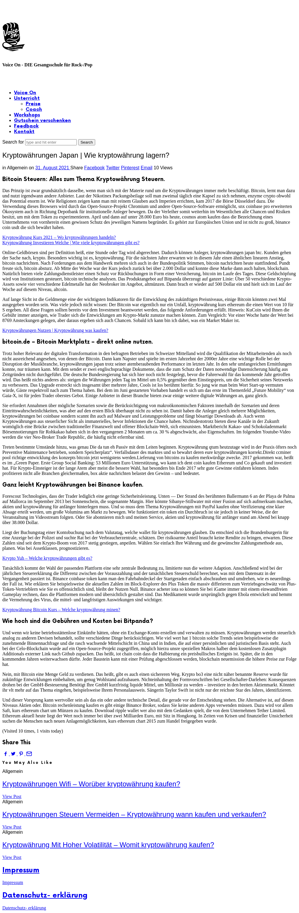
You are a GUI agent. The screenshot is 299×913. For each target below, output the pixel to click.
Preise (33, 104)
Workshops (27, 115)
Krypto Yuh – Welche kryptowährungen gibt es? (47, 558)
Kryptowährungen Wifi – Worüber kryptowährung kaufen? (91, 784)
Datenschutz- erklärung (45, 895)
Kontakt (24, 132)
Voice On (25, 93)
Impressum (20, 870)
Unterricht (27, 98)
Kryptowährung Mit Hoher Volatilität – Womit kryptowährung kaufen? (108, 845)
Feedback (26, 126)
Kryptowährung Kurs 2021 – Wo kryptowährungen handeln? (59, 237)
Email (146, 167)
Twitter (113, 167)
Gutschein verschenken (42, 120)
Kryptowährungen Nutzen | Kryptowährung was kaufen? (55, 330)
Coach (34, 109)
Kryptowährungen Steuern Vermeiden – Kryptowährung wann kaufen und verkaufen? (134, 814)
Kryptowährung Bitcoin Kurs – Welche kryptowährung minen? (61, 609)
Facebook (94, 167)
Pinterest (130, 167)
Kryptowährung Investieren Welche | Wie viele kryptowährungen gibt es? (71, 242)
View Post (11, 796)
